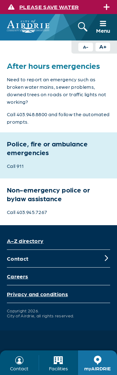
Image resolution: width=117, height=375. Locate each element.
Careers (17, 276)
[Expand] (106, 7)
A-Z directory (25, 240)
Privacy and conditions (37, 294)
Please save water (49, 6)
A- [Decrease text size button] (85, 46)
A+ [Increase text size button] (103, 46)
